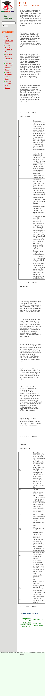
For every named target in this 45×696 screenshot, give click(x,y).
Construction (9, 41)
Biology (7, 36)
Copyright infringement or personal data (33, 652)
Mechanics (8, 65)
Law (6, 61)
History (7, 56)
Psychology (8, 81)
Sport (6, 85)
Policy (7, 79)
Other (7, 70)
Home (5, 16)
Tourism (7, 88)
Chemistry (8, 38)
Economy (8, 47)
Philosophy (8, 74)
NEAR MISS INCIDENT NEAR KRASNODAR (25, 624)
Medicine (8, 68)
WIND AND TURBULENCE (38, 624)
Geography (8, 54)
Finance (7, 52)
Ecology (7, 45)
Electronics (8, 50)
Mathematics (9, 63)
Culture (7, 43)
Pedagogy (8, 72)
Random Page (8, 18)
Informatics (8, 59)
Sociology (8, 83)
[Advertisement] (31, 294)
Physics (7, 76)
